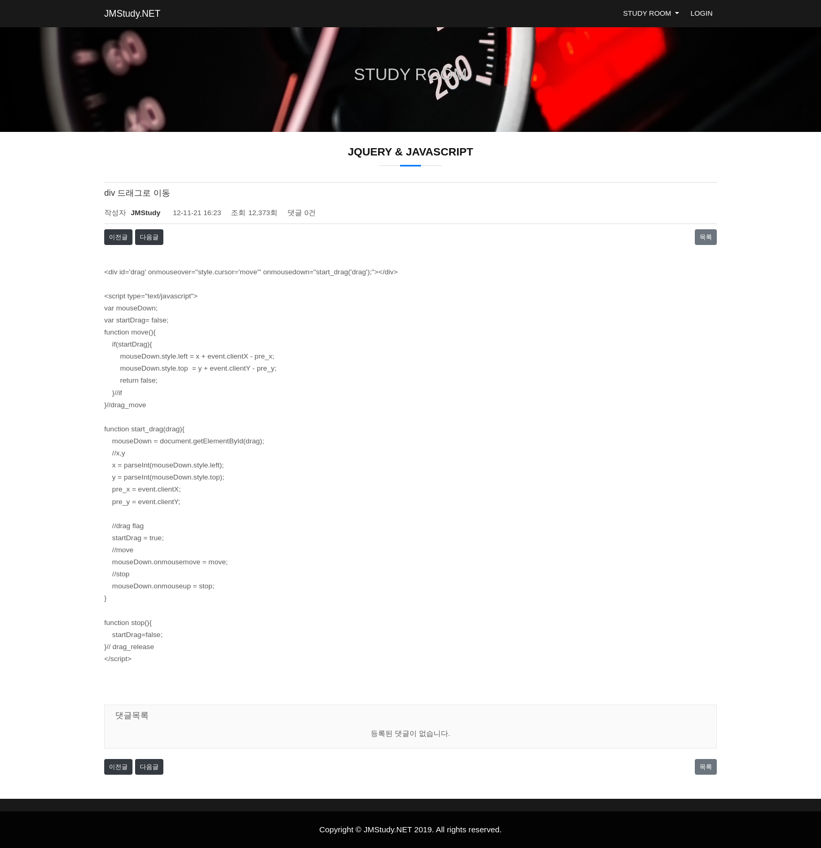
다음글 (149, 237)
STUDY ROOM (648, 13)
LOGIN (702, 13)
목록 (706, 237)
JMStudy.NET (132, 13)
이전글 (118, 237)
